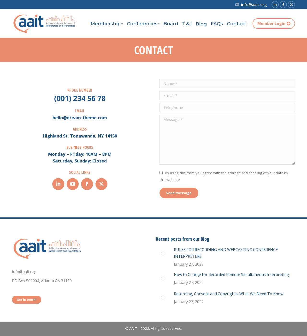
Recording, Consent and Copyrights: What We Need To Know (228, 293)
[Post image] (163, 253)
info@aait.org (251, 4)
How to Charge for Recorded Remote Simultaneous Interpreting (231, 274)
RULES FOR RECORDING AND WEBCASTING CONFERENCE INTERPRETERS (226, 253)
